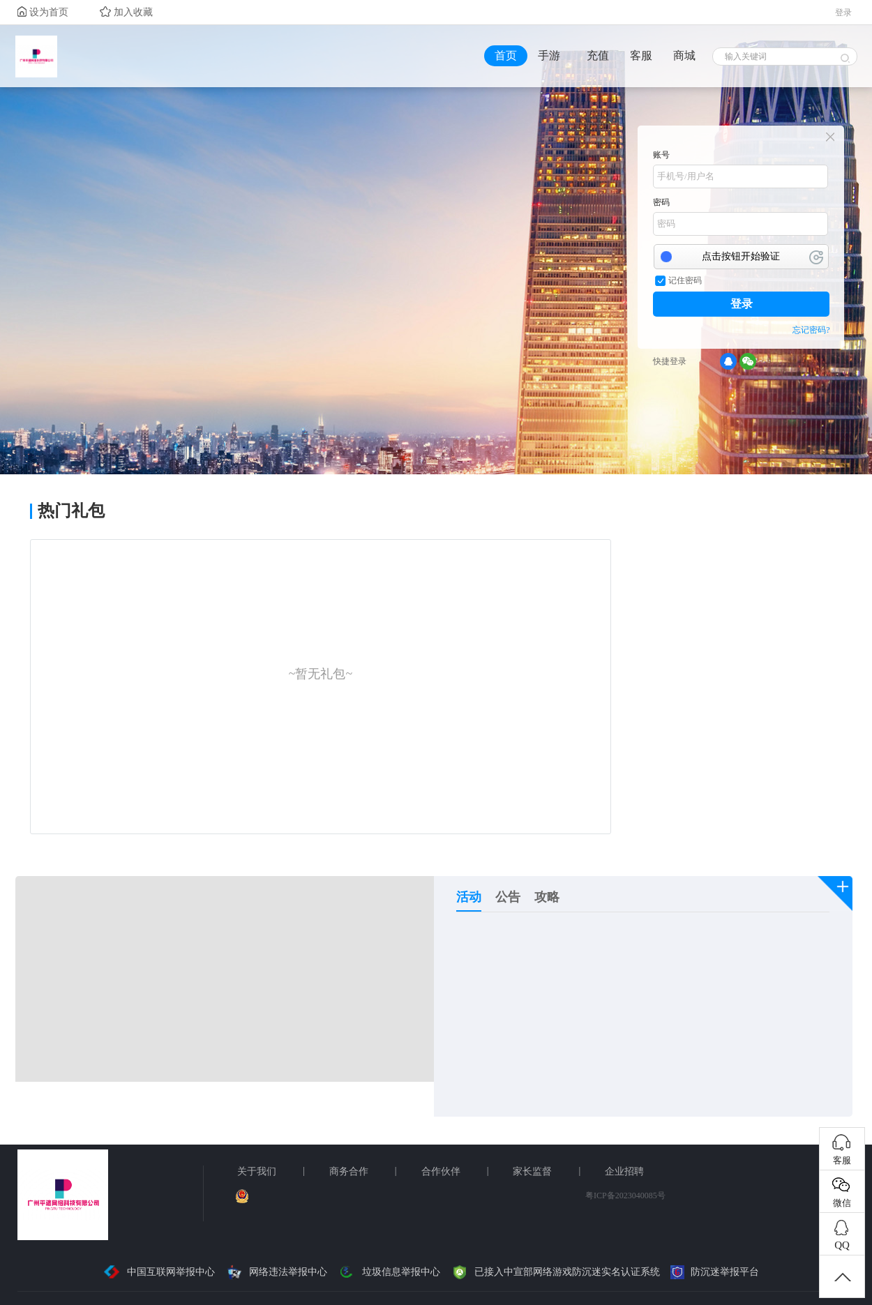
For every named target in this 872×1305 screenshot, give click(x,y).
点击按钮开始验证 (741, 256)
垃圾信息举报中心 (389, 1272)
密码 (661, 202)
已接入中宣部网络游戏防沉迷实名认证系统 (556, 1272)
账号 (661, 155)
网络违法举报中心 (276, 1272)
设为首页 (42, 11)
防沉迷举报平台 (714, 1272)
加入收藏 (126, 11)
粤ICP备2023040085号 (625, 1195)
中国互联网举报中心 (159, 1272)
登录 (741, 304)
